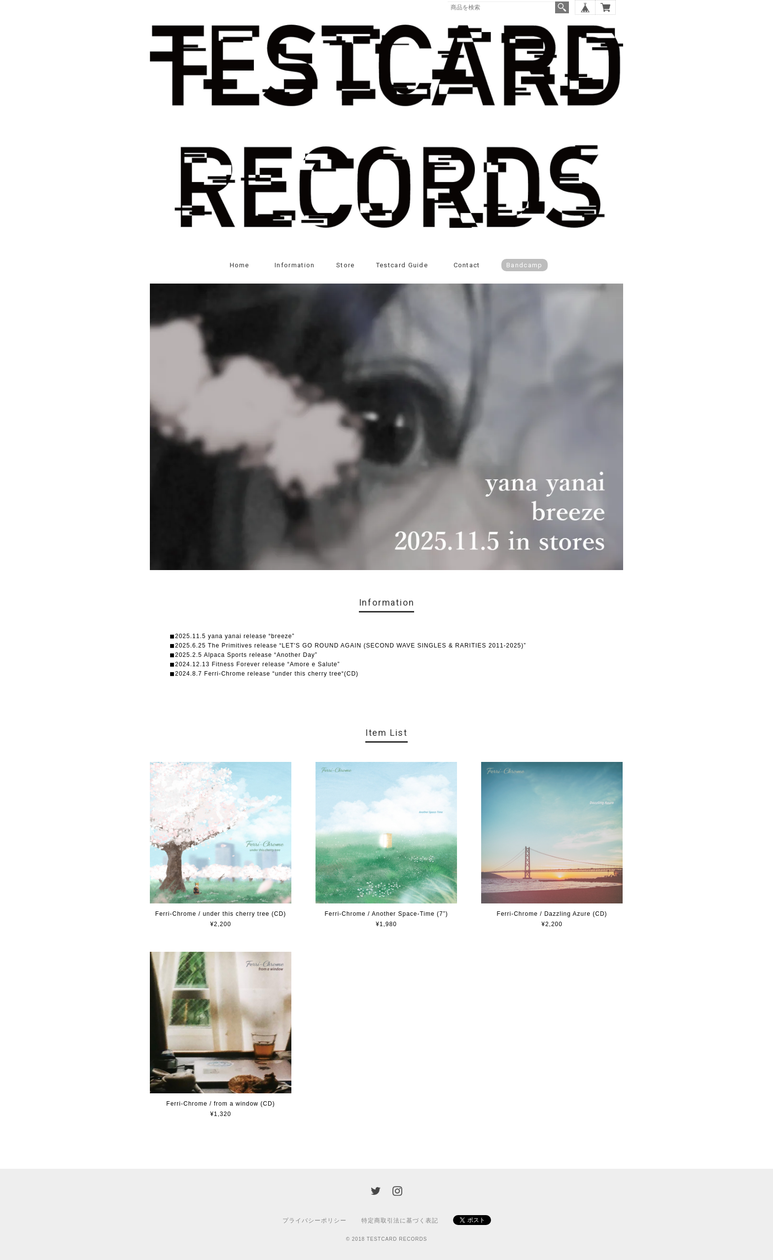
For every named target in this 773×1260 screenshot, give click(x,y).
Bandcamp (524, 265)
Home (239, 265)
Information (295, 265)
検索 (562, 7)
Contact (467, 265)
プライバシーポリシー (314, 1220)
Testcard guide (402, 265)
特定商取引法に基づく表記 (399, 1220)
